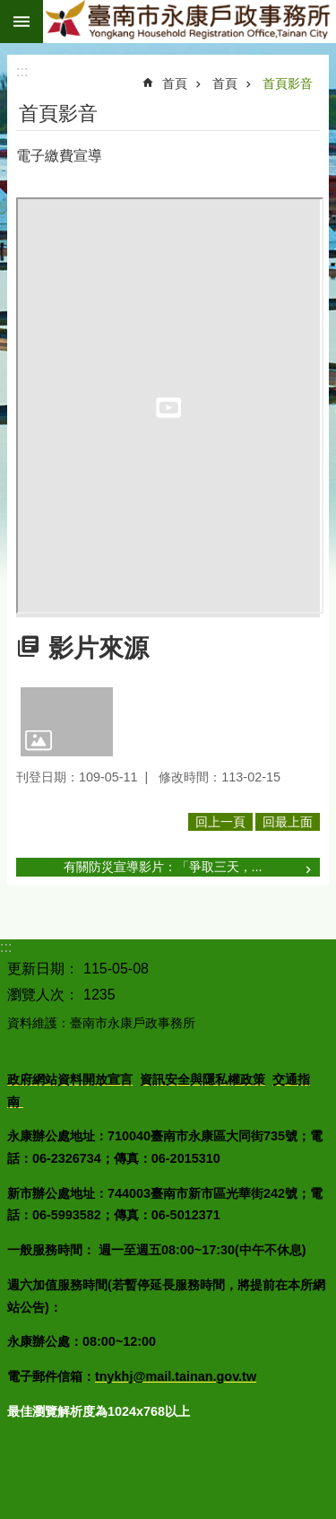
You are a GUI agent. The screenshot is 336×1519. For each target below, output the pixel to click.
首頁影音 (288, 83)
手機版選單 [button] (21, 21)
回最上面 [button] (288, 822)
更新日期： (43, 968)
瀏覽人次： (43, 994)
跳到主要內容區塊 (9, 9)
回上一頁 (220, 822)
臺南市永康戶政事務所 (189, 21)
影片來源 (98, 648)
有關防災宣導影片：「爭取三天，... (163, 867)
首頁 (174, 83)
